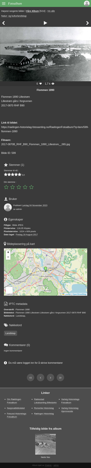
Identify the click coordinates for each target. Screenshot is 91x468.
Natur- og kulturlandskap (14, 16)
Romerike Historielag (44, 408)
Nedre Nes (45, 457)
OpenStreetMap (79, 294)
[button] (45, 269)
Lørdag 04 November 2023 (34, 205)
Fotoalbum (15, 3)
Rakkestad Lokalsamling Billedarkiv (45, 401)
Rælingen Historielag (44, 413)
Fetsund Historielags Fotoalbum (16, 415)
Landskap (11, 333)
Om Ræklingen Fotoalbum (14, 401)
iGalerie (48, 465)
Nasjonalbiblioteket (16, 408)
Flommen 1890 (45, 90)
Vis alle (51, 11)
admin (56, 465)
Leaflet (66, 294)
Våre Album (32, 11)
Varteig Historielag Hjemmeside (69, 409)
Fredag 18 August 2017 (27, 234)
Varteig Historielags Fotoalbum (70, 401)
